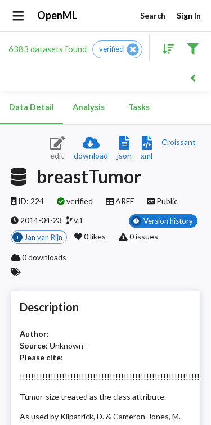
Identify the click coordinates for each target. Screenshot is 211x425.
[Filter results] (192, 48)
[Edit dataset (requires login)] (57, 149)
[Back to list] (192, 77)
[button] (117, 49)
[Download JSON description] (124, 149)
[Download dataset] (91, 149)
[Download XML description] (146, 149)
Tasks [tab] (139, 107)
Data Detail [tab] (31, 107)
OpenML (57, 15)
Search (152, 16)
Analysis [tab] (88, 107)
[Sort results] (165, 48)
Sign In (188, 16)
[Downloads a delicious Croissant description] (178, 142)
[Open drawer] (18, 16)
